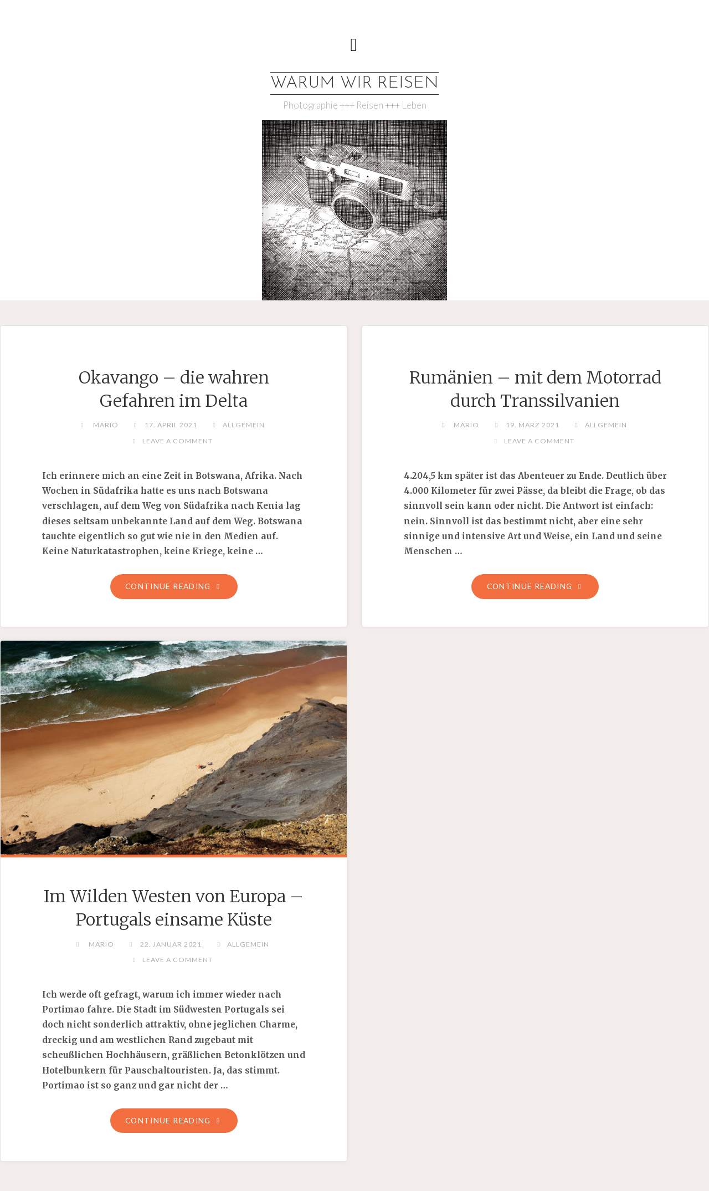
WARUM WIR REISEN (354, 83)
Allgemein (244, 425)
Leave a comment (177, 441)
